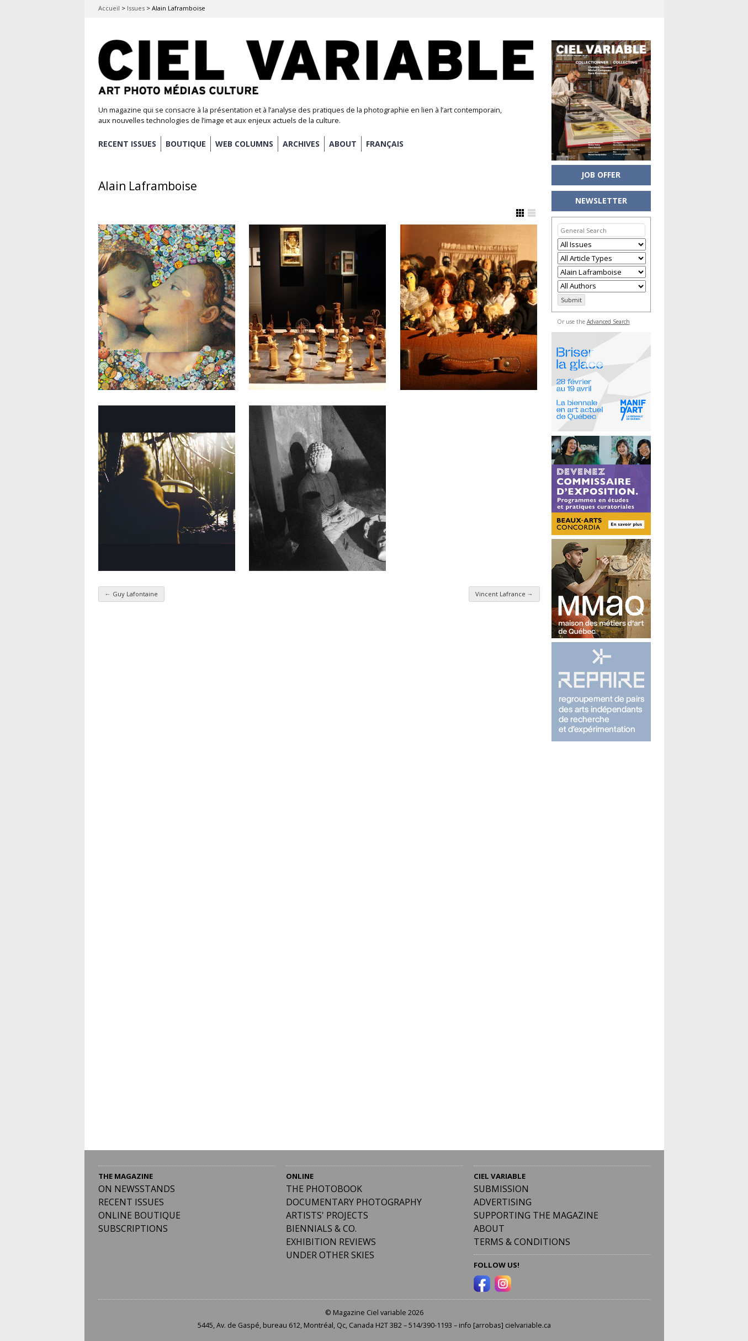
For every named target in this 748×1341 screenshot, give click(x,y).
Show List (531, 213)
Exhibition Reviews (331, 1242)
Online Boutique (139, 1215)
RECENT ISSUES (127, 143)
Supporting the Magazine (536, 1215)
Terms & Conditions (522, 1242)
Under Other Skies (330, 1255)
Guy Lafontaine (131, 594)
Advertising (503, 1202)
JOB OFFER (600, 174)
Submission (501, 1189)
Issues (136, 8)
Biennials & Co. (321, 1228)
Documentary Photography (354, 1202)
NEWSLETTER (601, 200)
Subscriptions (133, 1228)
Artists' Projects (327, 1215)
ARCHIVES (301, 143)
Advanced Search (608, 321)
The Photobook (324, 1189)
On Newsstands (136, 1189)
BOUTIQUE (186, 143)
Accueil (109, 8)
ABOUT (343, 143)
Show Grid (520, 213)
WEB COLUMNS (244, 143)
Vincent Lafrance (504, 594)
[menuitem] (385, 144)
